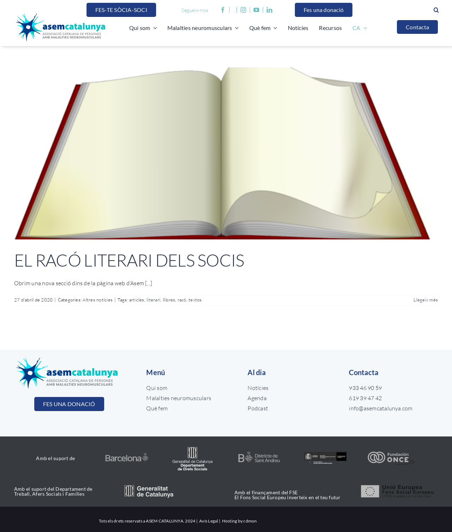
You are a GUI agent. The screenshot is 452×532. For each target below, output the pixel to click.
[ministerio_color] (325, 452)
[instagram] (243, 10)
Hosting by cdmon (239, 521)
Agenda (257, 398)
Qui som (156, 387)
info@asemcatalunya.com (380, 408)
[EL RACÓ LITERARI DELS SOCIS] (226, 153)
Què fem (157, 408)
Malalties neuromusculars (178, 398)
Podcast (258, 408)
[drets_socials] (193, 446)
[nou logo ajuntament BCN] (126, 454)
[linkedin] (269, 10)
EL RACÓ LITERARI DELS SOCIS (129, 260)
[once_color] (391, 453)
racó (182, 299)
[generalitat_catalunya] (148, 487)
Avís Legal (208, 521)
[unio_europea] (398, 484)
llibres (169, 299)
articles (136, 299)
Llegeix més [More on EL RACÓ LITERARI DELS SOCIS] (426, 299)
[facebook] (223, 10)
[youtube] (258, 10)
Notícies (258, 387)
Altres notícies (98, 299)
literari (153, 299)
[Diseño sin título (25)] (259, 453)
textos (195, 299)
